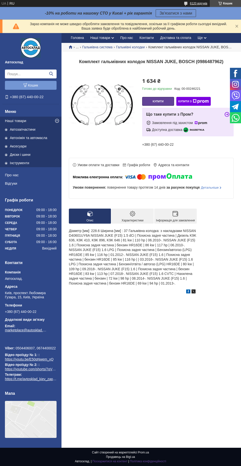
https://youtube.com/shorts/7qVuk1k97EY (36, 369)
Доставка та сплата (175, 38)
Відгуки (11, 183)
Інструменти (19, 163)
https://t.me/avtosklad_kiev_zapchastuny (31, 341)
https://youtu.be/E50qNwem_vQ (29, 359)
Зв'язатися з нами (176, 13)
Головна (77, 38)
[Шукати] (51, 74)
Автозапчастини (22, 129)
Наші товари (15, 121)
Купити (158, 101)
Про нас (12, 175)
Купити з (193, 101)
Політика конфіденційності (148, 461)
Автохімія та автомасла (28, 138)
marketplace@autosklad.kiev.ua (26, 330)
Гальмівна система (97, 47)
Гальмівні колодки (130, 47)
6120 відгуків (198, 3)
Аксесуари (18, 146)
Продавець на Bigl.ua (120, 457)
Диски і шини (20, 155)
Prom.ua (143, 452)
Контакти (146, 38)
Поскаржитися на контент (109, 461)
